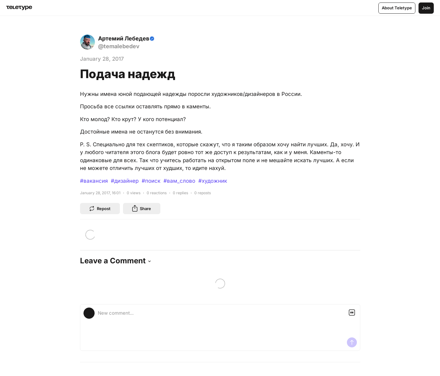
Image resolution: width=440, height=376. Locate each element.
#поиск (151, 181)
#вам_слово (179, 181)
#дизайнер (125, 181)
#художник (212, 181)
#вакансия (94, 181)
